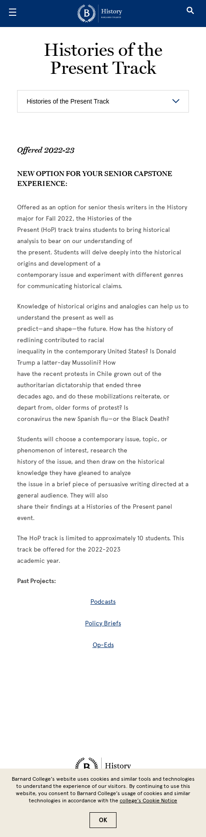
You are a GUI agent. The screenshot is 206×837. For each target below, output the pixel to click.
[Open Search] (190, 13)
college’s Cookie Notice (148, 800)
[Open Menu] (12, 13)
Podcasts (103, 602)
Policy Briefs (103, 623)
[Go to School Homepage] (99, 14)
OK (103, 820)
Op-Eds (103, 645)
